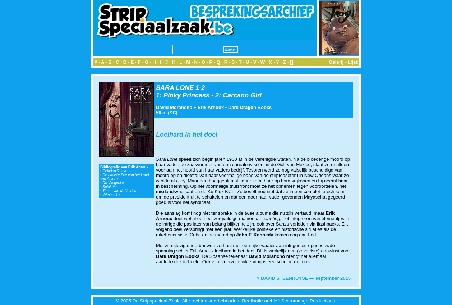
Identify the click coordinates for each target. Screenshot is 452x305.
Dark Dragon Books (250, 107)
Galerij (336, 62)
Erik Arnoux (211, 107)
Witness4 (111, 195)
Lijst (353, 62)
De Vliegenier (114, 183)
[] (291, 62)
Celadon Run (114, 171)
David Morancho (174, 107)
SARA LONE (175, 87)
